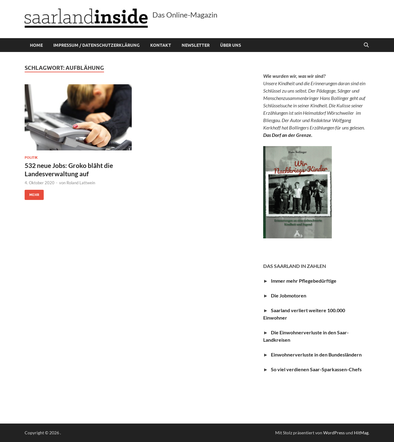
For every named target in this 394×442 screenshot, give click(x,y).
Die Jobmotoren (290, 295)
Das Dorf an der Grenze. (287, 135)
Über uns (230, 45)
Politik (31, 157)
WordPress (334, 432)
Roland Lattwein (80, 182)
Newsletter (196, 45)
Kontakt (160, 45)
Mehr (32, 193)
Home (36, 45)
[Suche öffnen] (366, 45)
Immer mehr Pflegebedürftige (303, 281)
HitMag (361, 432)
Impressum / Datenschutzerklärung (96, 45)
